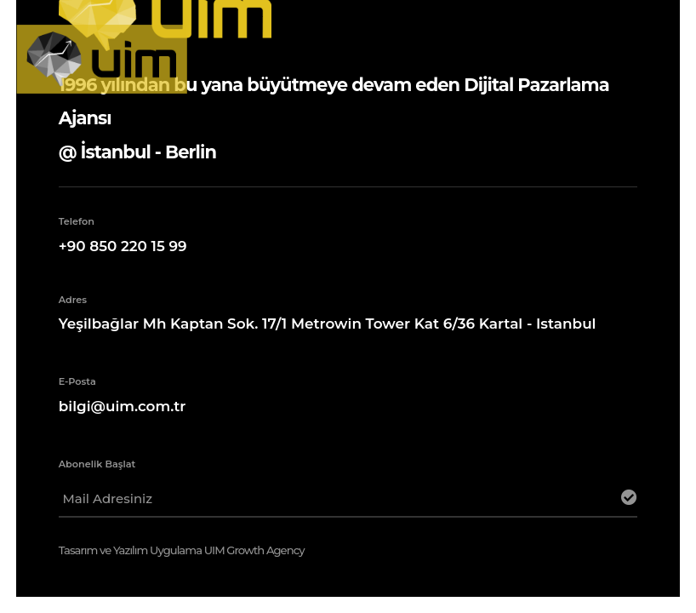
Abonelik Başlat (97, 464)
